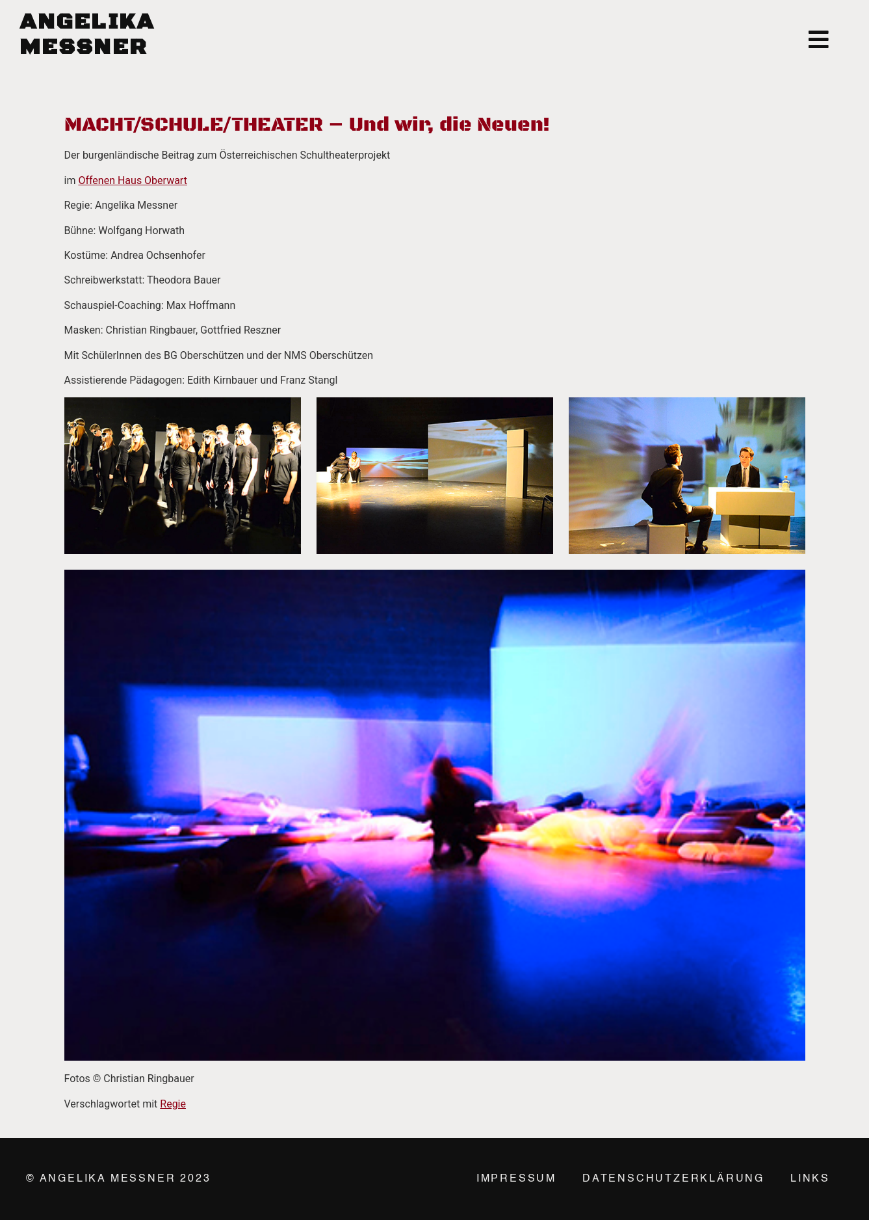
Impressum (516, 1179)
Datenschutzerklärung (673, 1179)
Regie (173, 1104)
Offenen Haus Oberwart (132, 180)
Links (810, 1179)
